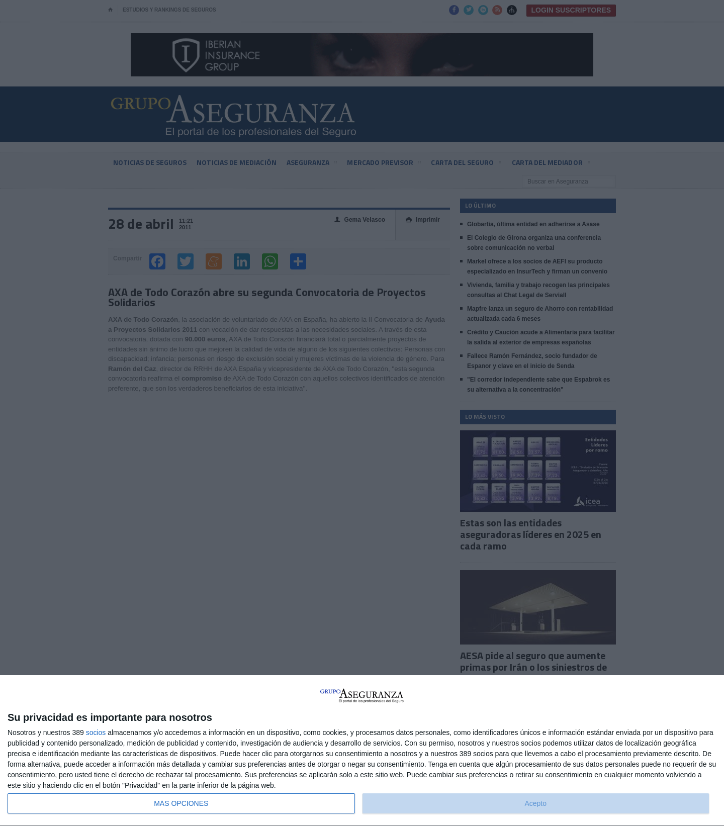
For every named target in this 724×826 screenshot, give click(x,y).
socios (96, 732)
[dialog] (362, 751)
